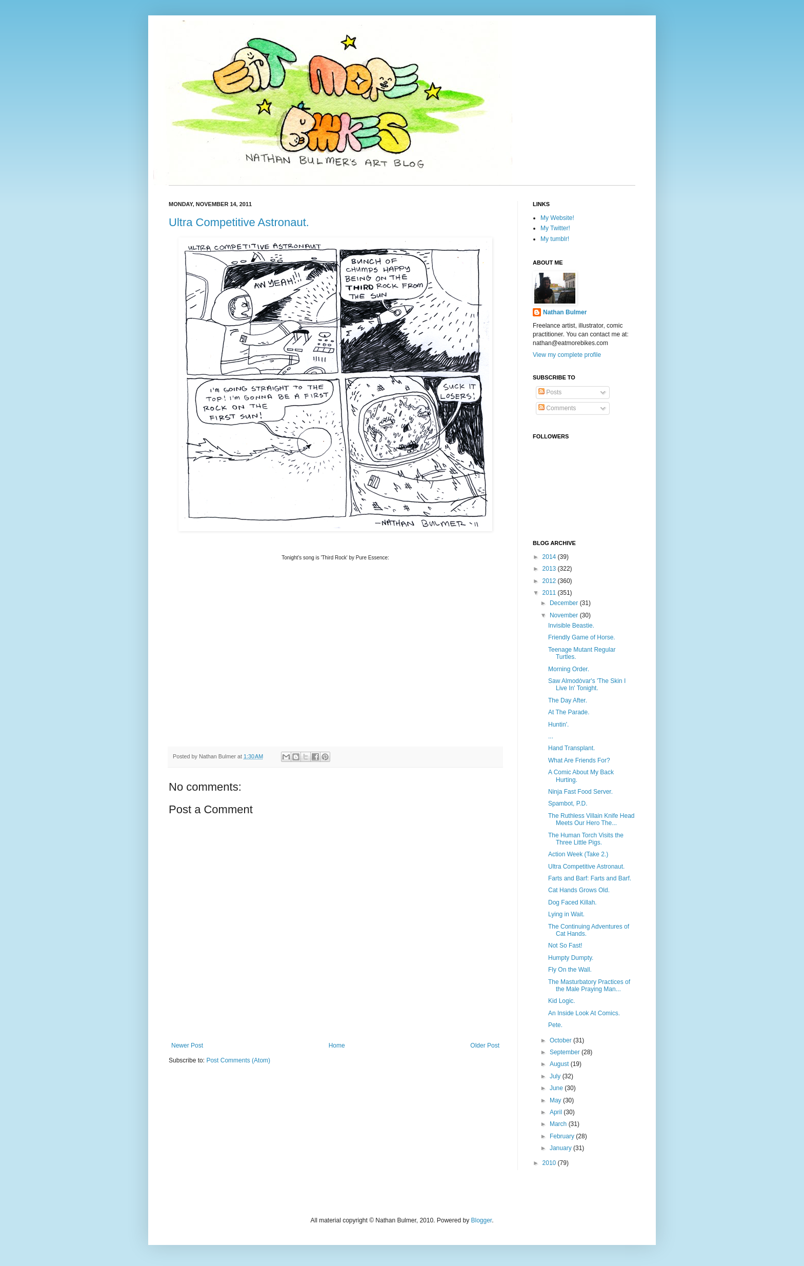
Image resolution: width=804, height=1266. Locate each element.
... (550, 736)
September (565, 1052)
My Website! (557, 218)
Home (337, 1045)
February (563, 1136)
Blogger (481, 1220)
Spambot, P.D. (568, 803)
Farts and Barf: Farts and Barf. (589, 878)
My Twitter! (555, 228)
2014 (550, 556)
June (557, 1088)
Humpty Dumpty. (570, 957)
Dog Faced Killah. (572, 902)
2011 (550, 592)
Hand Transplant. (571, 748)
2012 (550, 581)
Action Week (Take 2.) (578, 854)
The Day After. (567, 700)
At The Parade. (569, 712)
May (556, 1100)
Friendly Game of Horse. (581, 637)
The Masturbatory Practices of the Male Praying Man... (589, 985)
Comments (557, 408)
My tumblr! (554, 239)
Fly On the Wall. (570, 969)
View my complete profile (567, 354)
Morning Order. (568, 669)
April (557, 1112)
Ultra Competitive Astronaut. (239, 222)
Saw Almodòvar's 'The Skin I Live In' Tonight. (587, 684)
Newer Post (187, 1045)
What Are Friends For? (579, 760)
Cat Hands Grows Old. (579, 890)
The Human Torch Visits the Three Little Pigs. (586, 839)
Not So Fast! (565, 945)
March (559, 1124)
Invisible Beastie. (571, 625)
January (561, 1148)
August (560, 1064)
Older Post (484, 1045)
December (565, 603)
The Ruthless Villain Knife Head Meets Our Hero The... (591, 819)
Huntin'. (558, 724)
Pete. (555, 1025)
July (556, 1076)
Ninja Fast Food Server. (580, 791)
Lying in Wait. (566, 914)
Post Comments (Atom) (238, 1060)
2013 (550, 568)
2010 (550, 1163)
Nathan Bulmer (565, 312)
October (561, 1040)
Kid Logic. (561, 1000)
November (565, 615)
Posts (549, 392)
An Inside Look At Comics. (584, 1013)
